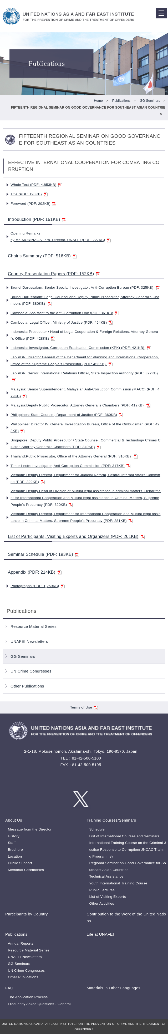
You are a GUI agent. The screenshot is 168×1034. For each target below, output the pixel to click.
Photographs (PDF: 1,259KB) (38, 586)
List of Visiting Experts (107, 897)
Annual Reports (20, 943)
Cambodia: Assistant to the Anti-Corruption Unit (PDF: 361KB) (65, 313)
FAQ (9, 988)
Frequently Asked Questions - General (39, 1004)
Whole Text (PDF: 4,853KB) (36, 185)
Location (15, 856)
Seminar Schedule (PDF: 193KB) (43, 554)
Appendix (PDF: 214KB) (35, 572)
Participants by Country (26, 914)
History (13, 836)
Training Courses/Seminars (111, 820)
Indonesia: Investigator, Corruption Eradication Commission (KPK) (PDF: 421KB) (81, 348)
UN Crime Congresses (31, 671)
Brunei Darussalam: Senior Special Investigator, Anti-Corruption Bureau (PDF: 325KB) (85, 287)
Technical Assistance (106, 876)
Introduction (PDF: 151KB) (37, 219)
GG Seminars (150, 101)
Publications (121, 101)
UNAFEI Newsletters (29, 641)
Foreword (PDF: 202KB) (33, 204)
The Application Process (28, 997)
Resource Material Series (34, 626)
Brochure (15, 850)
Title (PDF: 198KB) (29, 194)
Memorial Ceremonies (26, 870)
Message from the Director (30, 829)
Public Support (20, 863)
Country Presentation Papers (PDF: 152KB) (54, 273)
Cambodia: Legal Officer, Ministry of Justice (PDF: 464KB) (62, 322)
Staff (12, 843)
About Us (13, 820)
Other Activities (101, 903)
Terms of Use (84, 707)
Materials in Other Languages (113, 988)
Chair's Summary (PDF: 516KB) (42, 255)
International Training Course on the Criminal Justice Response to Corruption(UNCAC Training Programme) (127, 849)
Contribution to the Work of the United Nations (126, 917)
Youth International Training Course (118, 883)
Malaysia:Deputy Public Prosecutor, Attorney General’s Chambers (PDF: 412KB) (80, 405)
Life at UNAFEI (100, 934)
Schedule (97, 829)
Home (98, 101)
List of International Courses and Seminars (124, 836)
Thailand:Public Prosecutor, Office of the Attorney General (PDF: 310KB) (74, 456)
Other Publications (27, 686)
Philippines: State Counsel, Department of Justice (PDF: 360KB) (67, 415)
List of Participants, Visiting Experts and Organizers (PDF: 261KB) (76, 536)
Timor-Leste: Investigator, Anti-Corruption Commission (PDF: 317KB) (70, 466)
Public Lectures (101, 890)
